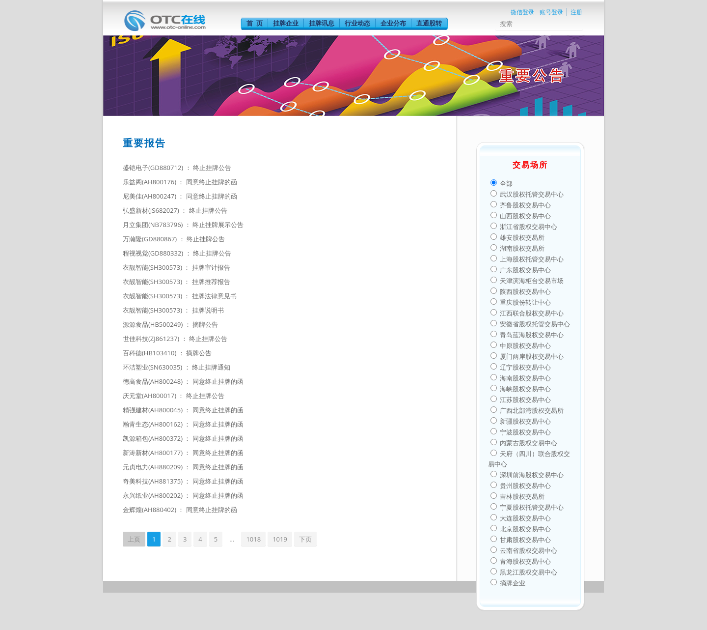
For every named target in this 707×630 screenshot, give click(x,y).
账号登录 (551, 12)
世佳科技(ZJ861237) (152, 338)
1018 (253, 539)
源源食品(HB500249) (154, 324)
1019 (279, 539)
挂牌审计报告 (211, 267)
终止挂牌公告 (212, 167)
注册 (576, 12)
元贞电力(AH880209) (153, 466)
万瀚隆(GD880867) (151, 238)
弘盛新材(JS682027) (152, 210)
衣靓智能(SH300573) (153, 267)
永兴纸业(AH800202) (153, 495)
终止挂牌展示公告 (218, 224)
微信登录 (522, 12)
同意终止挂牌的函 (211, 181)
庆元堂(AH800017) (150, 395)
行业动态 (357, 23)
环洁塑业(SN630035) (153, 367)
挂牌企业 (286, 23)
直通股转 (429, 23)
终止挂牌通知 (211, 367)
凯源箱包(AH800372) (153, 438)
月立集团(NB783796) (154, 224)
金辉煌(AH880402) (150, 509)
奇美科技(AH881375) (153, 481)
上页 (134, 539)
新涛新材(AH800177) (153, 452)
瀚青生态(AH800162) (153, 424)
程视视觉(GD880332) (154, 253)
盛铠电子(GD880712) (154, 167)
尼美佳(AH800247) (150, 196)
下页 (305, 539)
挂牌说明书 (208, 310)
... (231, 539)
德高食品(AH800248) (153, 381)
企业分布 (393, 23)
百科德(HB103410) (150, 352)
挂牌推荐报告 (211, 281)
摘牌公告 (205, 324)
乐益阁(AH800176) (150, 181)
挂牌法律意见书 (214, 295)
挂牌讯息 (321, 23)
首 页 (254, 23)
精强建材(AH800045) (153, 409)
